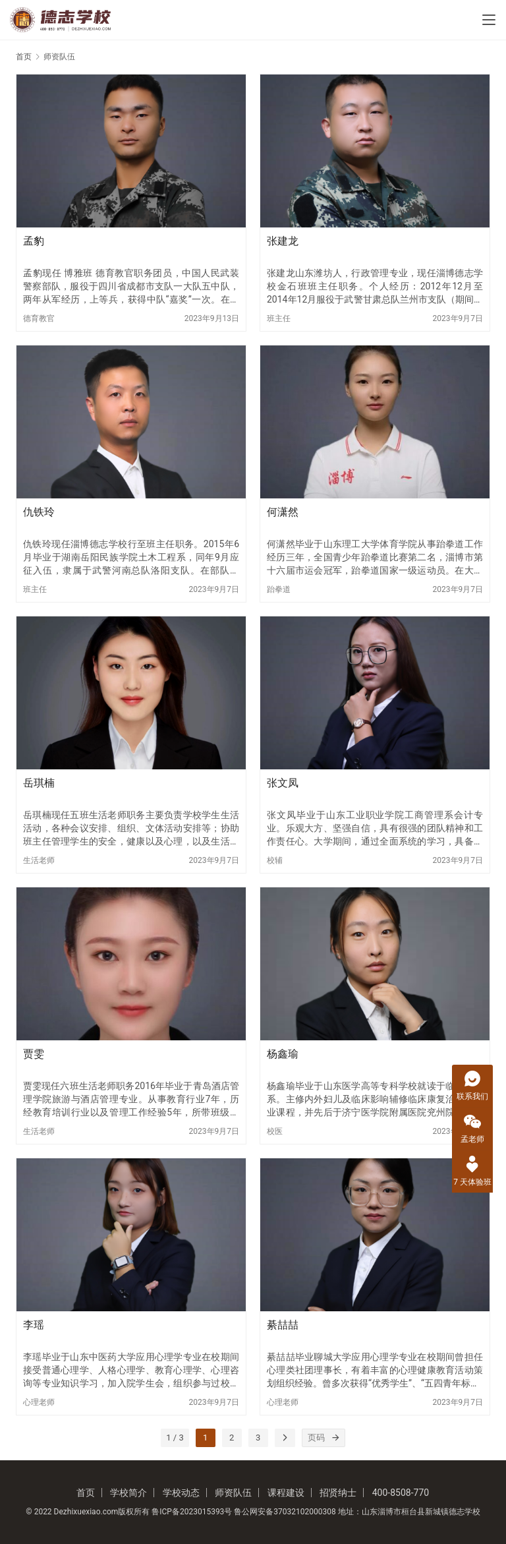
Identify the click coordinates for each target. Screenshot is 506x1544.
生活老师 (39, 860)
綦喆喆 (282, 1325)
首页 (24, 56)
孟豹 (33, 241)
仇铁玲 (39, 512)
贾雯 (33, 1054)
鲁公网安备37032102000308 (284, 1511)
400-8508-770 (400, 1492)
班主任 (279, 318)
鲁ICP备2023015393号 (192, 1511)
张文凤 (282, 783)
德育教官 (39, 318)
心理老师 (39, 1402)
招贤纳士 (338, 1492)
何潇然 (282, 512)
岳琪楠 (39, 783)
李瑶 (33, 1325)
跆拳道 (279, 589)
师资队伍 (233, 1492)
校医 (275, 1131)
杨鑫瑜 (282, 1054)
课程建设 (285, 1492)
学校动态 (181, 1492)
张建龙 (282, 241)
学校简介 (128, 1492)
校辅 (275, 860)
